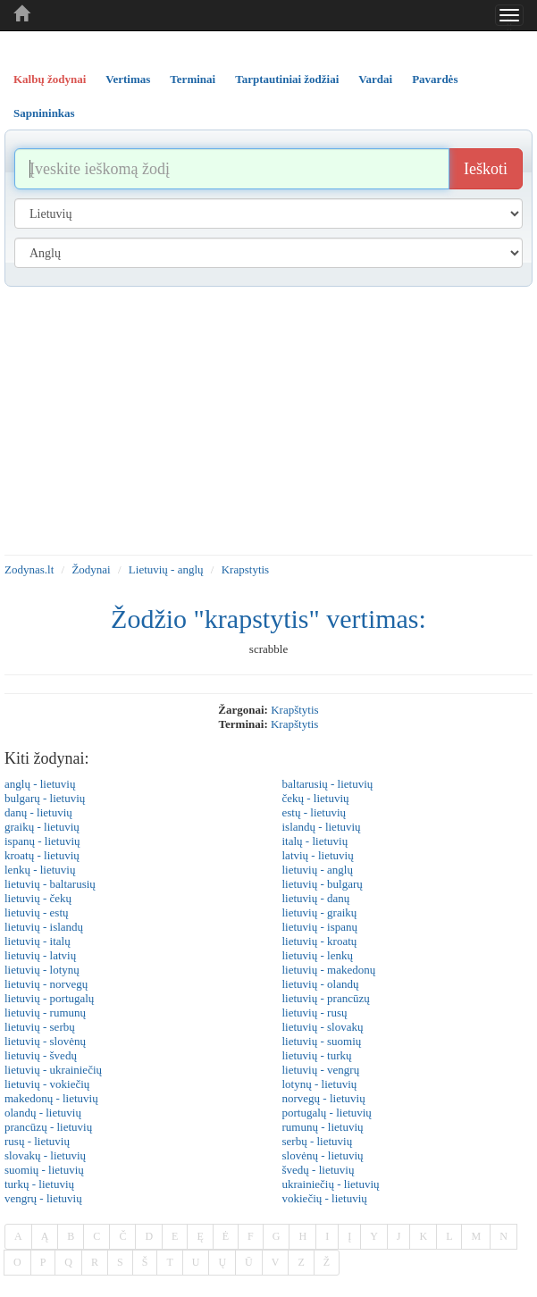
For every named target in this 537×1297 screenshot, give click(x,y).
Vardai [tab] (375, 79)
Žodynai (90, 569)
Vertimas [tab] (127, 79)
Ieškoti (486, 169)
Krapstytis (245, 569)
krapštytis (294, 709)
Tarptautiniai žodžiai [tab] (287, 79)
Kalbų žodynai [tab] (49, 79)
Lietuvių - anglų (166, 569)
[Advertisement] (268, 421)
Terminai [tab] (192, 79)
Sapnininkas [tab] (44, 113)
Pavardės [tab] (434, 79)
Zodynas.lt (29, 569)
